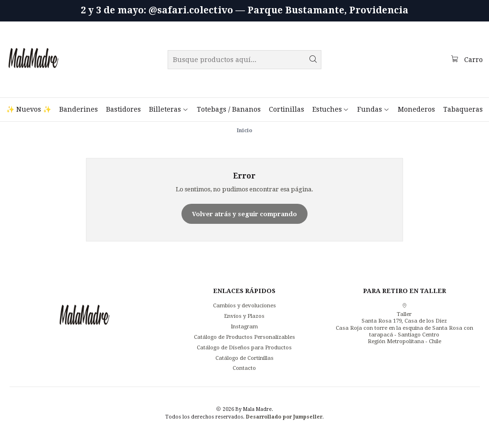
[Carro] (466, 59)
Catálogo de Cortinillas (244, 358)
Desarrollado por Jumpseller (284, 417)
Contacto (244, 368)
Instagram (244, 326)
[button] (168, 109)
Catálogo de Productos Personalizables (244, 337)
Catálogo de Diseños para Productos (244, 347)
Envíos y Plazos (244, 316)
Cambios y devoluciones (244, 305)
